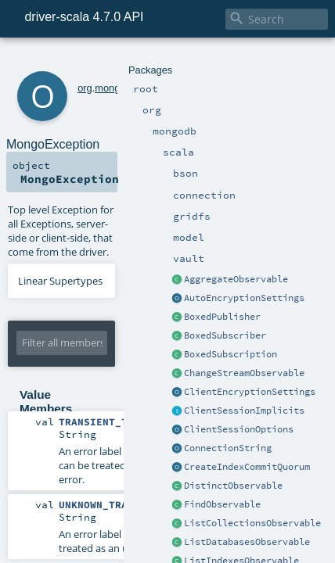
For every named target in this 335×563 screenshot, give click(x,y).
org (63, 60)
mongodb (94, 60)
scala (130, 60)
